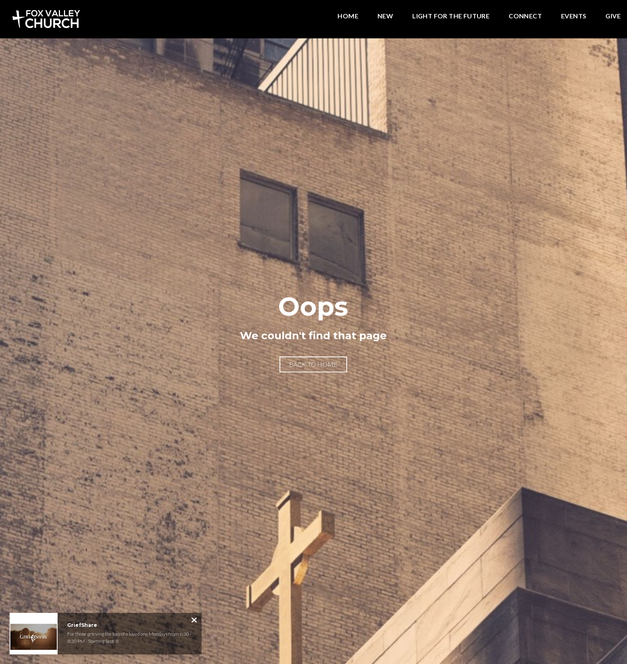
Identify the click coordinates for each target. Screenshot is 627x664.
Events (573, 16)
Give (613, 16)
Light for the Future (450, 16)
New (385, 16)
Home (347, 16)
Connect (525, 16)
